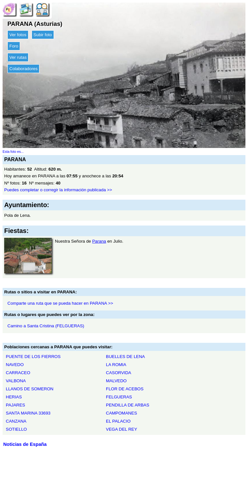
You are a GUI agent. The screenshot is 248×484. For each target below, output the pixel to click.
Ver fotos (17, 34)
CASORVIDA (118, 372)
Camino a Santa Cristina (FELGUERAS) (45, 325)
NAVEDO (15, 364)
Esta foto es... (13, 151)
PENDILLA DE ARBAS (127, 405)
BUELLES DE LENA (125, 356)
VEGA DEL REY (121, 429)
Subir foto (43, 34)
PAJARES (15, 405)
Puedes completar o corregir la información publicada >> (58, 189)
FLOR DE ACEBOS (124, 388)
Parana (99, 241)
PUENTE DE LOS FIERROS (33, 356)
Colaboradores (23, 68)
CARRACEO (18, 372)
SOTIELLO (16, 429)
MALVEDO (116, 380)
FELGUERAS (119, 397)
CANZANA (16, 421)
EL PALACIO (118, 421)
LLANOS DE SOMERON (29, 388)
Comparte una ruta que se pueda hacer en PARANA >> (60, 303)
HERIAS (14, 397)
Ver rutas (17, 57)
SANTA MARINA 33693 (28, 413)
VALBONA (16, 380)
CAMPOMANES (121, 413)
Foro (13, 46)
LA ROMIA (116, 364)
